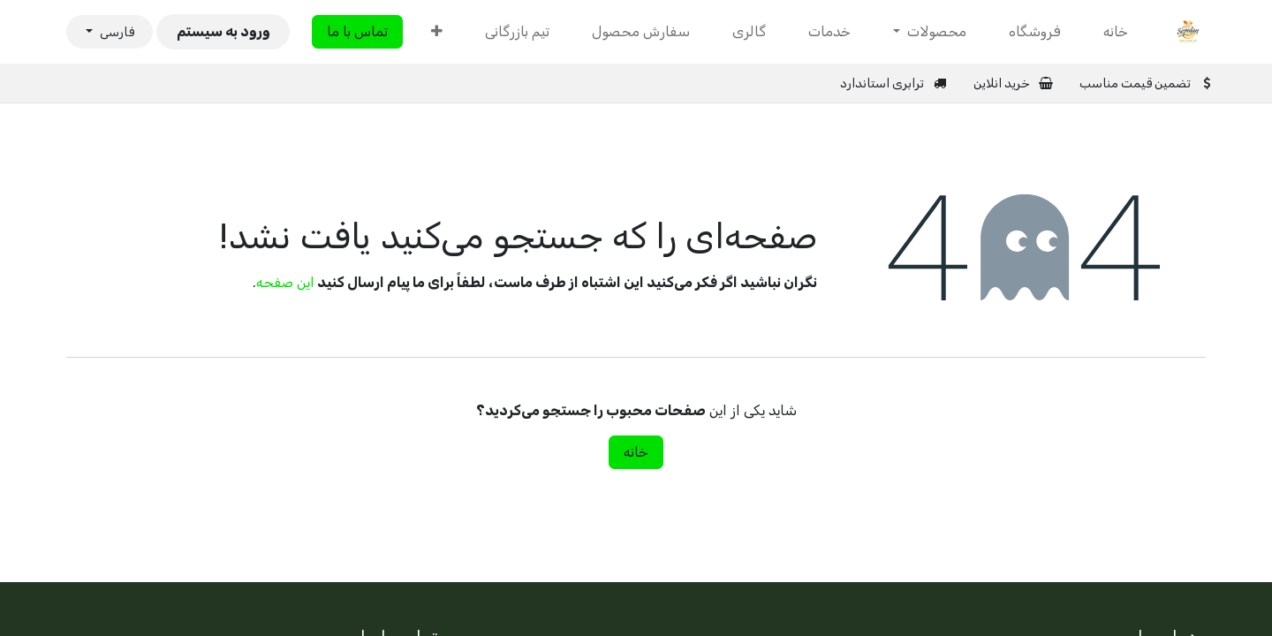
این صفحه (285, 282)
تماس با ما (357, 31)
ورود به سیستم (223, 31)
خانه (636, 451)
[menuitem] (1115, 31)
